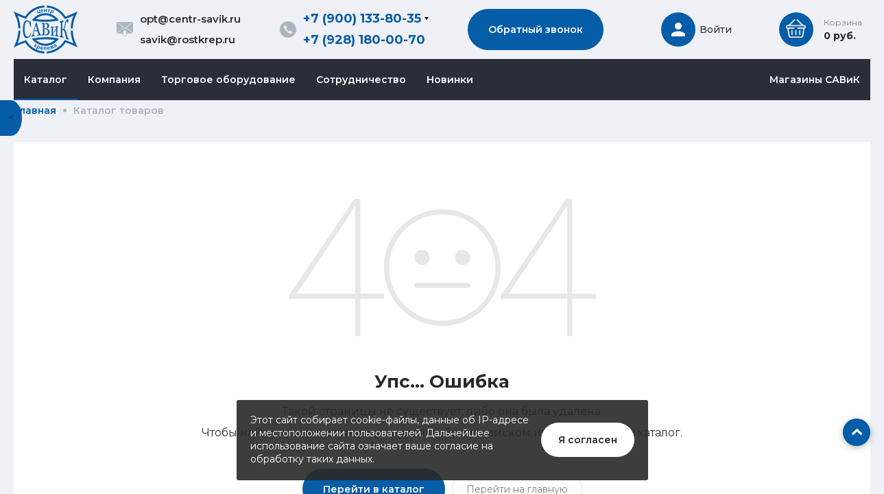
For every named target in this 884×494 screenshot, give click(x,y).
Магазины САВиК (814, 79)
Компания (114, 79)
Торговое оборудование (228, 79)
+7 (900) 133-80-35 (362, 18)
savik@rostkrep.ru (187, 39)
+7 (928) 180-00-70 (364, 39)
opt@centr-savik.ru (190, 18)
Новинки (450, 79)
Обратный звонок (535, 29)
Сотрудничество (361, 79)
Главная (35, 110)
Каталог (45, 79)
